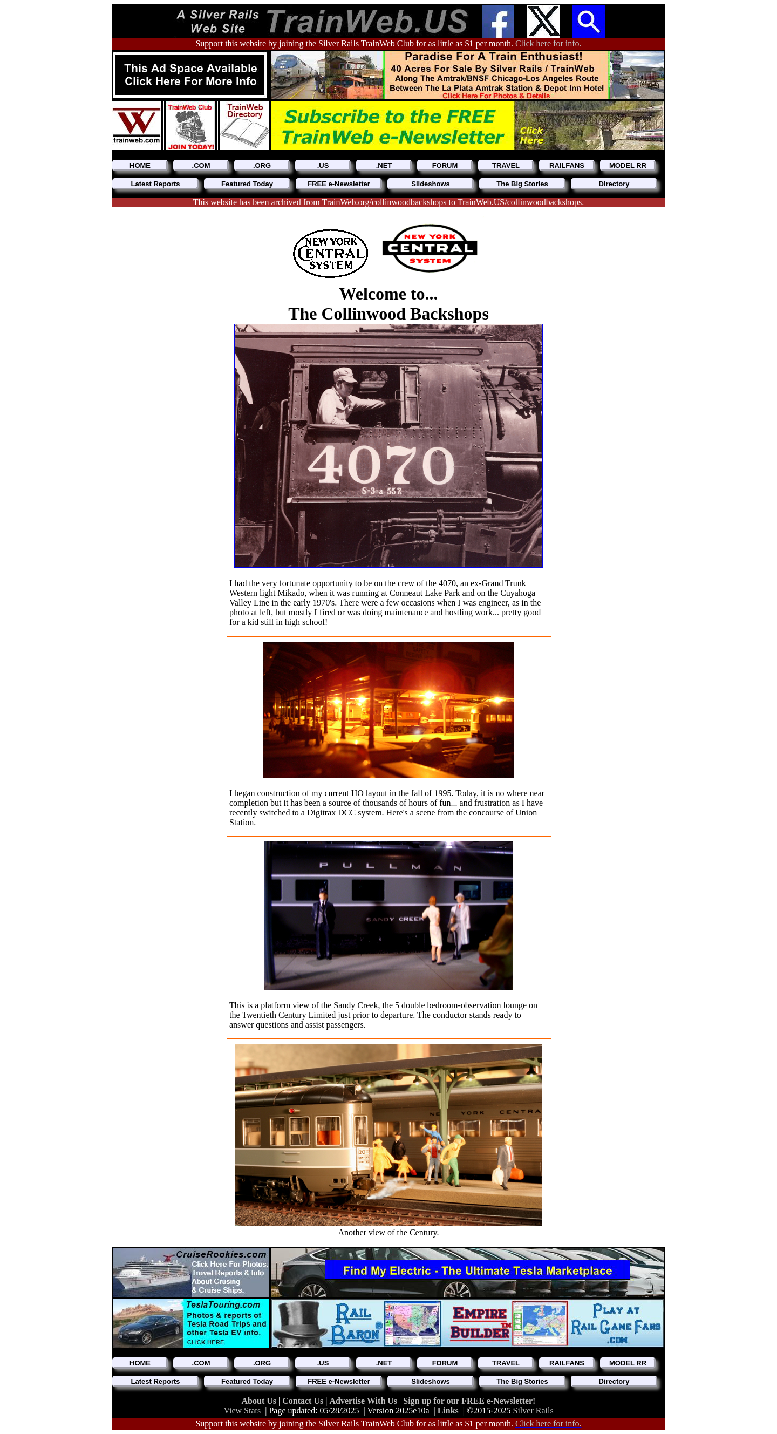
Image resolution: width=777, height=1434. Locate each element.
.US (323, 165)
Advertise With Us (364, 1400)
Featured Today (247, 184)
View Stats (242, 1410)
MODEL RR (627, 165)
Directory (613, 184)
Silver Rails (533, 1410)
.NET (384, 165)
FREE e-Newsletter (339, 184)
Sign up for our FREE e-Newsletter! (469, 1400)
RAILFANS (566, 165)
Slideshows (430, 184)
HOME (140, 165)
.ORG (262, 165)
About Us (260, 1400)
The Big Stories (522, 184)
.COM (201, 165)
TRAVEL (506, 165)
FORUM (445, 165)
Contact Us (303, 1400)
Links (448, 1410)
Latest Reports (155, 184)
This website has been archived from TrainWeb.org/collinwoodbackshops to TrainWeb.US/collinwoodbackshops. (388, 202)
